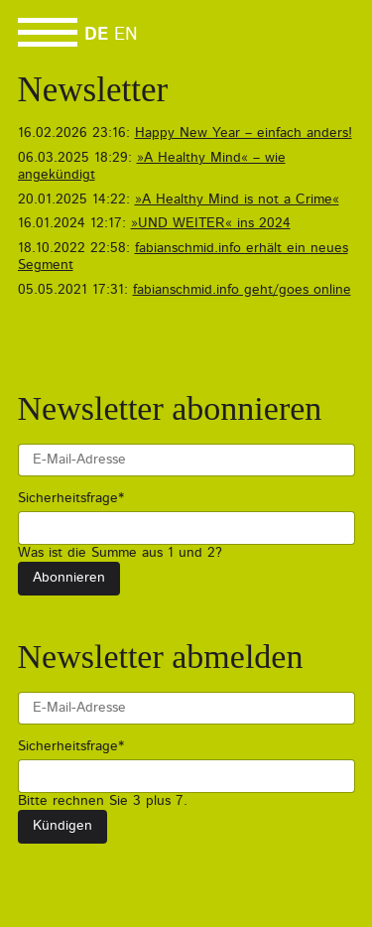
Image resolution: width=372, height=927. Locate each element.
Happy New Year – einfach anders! (243, 133)
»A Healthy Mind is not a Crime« (237, 199)
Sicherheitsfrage (71, 497)
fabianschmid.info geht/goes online (242, 290)
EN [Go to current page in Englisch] (126, 35)
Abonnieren (69, 578)
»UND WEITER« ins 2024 (211, 223)
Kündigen (62, 826)
